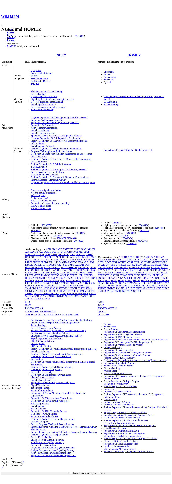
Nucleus (107, 74)
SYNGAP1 (51, 291)
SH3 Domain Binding (41, 346)
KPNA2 (101, 270)
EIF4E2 (132, 265)
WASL (28, 296)
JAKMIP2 (155, 267)
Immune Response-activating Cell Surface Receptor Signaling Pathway (64, 432)
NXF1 (107, 275)
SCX (55, 285)
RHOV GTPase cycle (41, 208)
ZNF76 (126, 291)
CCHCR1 (163, 259)
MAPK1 (109, 272)
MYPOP (55, 275)
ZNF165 (131, 288)
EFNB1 (64, 259)
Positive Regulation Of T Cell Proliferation (51, 164)
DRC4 (119, 265)
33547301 (142, 241)
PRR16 (77, 280)
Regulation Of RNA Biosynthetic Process (50, 401)
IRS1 (27, 270)
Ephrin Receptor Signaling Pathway (47, 172)
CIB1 (66, 254)
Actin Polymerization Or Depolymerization (51, 453)
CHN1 (54, 254)
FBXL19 (29, 265)
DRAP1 (28, 259)
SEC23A (145, 280)
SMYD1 (113, 283)
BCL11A (56, 252)
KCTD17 (34, 270)
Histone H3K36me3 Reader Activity (121, 441)
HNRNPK (30, 267)
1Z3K (40, 314)
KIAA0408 (56, 270)
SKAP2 (85, 285)
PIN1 (150, 275)
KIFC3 (164, 267)
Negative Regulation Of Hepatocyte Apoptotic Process (129, 415)
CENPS (115, 262)
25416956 (79, 36)
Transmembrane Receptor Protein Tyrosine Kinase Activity (58, 330)
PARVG (123, 275)
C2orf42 (128, 259)
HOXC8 (124, 267)
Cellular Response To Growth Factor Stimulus (52, 424)
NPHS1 (43, 278)
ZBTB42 (60, 296)
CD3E (47, 254)
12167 (101, 305)
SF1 (60, 285)
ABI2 (54, 249)
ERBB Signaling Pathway (43, 341)
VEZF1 (154, 285)
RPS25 (121, 280)
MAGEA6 (72, 272)
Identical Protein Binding (42, 377)
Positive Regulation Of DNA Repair (120, 386)
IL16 (139, 267)
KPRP (28, 272)
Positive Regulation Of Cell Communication (51, 367)
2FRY (64, 314)
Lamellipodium (38, 406)
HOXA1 (48, 267)
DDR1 (45, 257)
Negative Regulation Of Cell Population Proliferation (55, 138)
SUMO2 (131, 283)
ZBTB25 (102, 288)
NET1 (80, 275)
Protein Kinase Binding (42, 437)
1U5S (27, 314)
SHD (79, 285)
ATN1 (28, 252)
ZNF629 (110, 291)
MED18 (117, 272)
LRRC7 (147, 270)
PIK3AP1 (48, 280)
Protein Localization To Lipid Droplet (121, 381)
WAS (85, 293)
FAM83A (82, 262)
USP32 (63, 293)
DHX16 (101, 265)
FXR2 (58, 265)
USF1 (148, 285)
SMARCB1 (30, 288)
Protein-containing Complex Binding (48, 107)
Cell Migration (38, 143)
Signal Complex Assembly (43, 133)
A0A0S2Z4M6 (32, 311)
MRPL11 (142, 272)
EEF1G (49, 259)
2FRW (58, 314)
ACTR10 (123, 257)
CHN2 (61, 254)
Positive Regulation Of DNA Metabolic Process (126, 420)
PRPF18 (131, 278)
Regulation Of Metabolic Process (119, 363)
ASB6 (101, 259)
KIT (75, 270)
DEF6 (156, 262)
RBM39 (157, 278)
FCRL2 (37, 265)
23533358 (46, 225)
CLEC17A (80, 254)
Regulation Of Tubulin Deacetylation (121, 443)
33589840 (35, 230)
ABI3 (59, 249)
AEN (130, 257)
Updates (11, 40)
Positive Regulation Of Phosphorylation (49, 434)
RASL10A (148, 278)
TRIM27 (29, 293)
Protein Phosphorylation (42, 390)
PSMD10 (64, 283)
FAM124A (53, 262)
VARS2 (70, 293)
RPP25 (114, 280)
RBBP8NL (89, 283)
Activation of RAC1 (40, 198)
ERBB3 (36, 262)
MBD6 (88, 272)
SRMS (88, 288)
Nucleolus (108, 79)
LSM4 (154, 270)
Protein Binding (38, 94)
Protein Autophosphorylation (44, 416)
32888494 (57, 235)
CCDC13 (143, 259)
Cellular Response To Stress (117, 402)
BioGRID (11, 46)
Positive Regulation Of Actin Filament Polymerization (56, 148)
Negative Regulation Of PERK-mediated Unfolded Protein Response (63, 182)
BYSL (121, 259)
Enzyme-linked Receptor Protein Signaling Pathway (55, 322)
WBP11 (35, 296)
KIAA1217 (67, 270)
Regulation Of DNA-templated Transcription (52, 398)
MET (36, 275)
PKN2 (62, 280)
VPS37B (78, 293)
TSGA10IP (134, 285)
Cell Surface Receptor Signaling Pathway (50, 333)
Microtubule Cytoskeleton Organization (122, 436)
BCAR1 (47, 252)
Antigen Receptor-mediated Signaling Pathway (52, 450)
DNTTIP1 (110, 265)
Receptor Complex (39, 421)
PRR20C (38, 283)
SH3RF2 (153, 280)
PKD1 (56, 280)
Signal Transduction (40, 130)
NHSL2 (28, 278)
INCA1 (85, 267)
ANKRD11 (138, 257)
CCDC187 (154, 259)
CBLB (87, 252)
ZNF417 (165, 288)
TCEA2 (165, 283)
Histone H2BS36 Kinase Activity (119, 358)
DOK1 (93, 257)
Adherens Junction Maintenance (119, 404)
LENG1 (109, 270)
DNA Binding (110, 102)
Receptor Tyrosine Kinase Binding (47, 102)
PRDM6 (70, 280)
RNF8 (164, 278)
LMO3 (133, 270)
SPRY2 (81, 288)
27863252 (61, 238)
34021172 (144, 230)
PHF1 (130, 275)
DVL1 (42, 259)
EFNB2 (72, 259)
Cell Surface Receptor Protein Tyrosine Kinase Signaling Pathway (61, 320)
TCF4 (68, 291)
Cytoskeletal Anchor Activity (44, 96)
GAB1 (71, 265)
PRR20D (47, 283)
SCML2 (49, 285)
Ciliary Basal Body (113, 347)
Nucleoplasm (110, 77)
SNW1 (40, 288)
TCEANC (102, 285)
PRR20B (29, 283)
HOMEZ (134, 55)
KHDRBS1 (45, 270)
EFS (79, 259)
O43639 (52, 311)
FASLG (90, 262)
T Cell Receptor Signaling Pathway (47, 442)
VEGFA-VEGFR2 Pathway (44, 200)
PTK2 (72, 283)
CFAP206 (138, 262)
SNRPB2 (122, 283)
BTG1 (64, 252)
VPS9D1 (163, 285)
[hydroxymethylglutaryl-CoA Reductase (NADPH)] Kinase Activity (135, 360)
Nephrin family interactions (44, 193)
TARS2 (147, 283)
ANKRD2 (148, 257)
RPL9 (107, 280)
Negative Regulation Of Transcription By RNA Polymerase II (59, 117)
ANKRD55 (68, 249)
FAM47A (63, 262)
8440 (27, 302)
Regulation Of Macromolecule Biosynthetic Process (128, 352)
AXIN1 (34, 252)
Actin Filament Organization (44, 128)
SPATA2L (63, 288)
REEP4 (36, 285)
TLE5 (118, 285)
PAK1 (87, 278)
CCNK (101, 262)
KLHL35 (90, 270)
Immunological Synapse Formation (47, 120)
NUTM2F (68, 278)
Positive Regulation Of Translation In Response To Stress (130, 438)
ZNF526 (37, 298)
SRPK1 (28, 291)
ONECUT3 (79, 278)
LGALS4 (118, 270)
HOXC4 (56, 267)
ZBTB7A (111, 288)
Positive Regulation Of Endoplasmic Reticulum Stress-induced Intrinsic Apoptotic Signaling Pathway (60, 178)
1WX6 (34, 314)
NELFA (73, 275)
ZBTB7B (68, 296)
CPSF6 (89, 254)
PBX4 (94, 278)
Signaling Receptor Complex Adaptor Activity (52, 99)
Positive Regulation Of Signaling (46, 369)
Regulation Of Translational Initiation (121, 430)
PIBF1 (144, 275)
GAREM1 (79, 265)
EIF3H (91, 259)
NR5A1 (51, 278)
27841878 (123, 235)
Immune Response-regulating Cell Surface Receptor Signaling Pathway (64, 427)
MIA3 (42, 275)
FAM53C (72, 262)
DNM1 (78, 257)
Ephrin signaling (38, 195)
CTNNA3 (148, 262)
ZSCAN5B (136, 291)
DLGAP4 (69, 257)
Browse (10, 32)
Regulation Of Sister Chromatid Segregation (124, 433)
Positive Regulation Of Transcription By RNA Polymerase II (59, 169)
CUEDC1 (36, 257)
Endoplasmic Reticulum (42, 73)
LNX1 (48, 272)
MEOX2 (29, 275)
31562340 (116, 222)
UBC (56, 293)
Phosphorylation (38, 429)
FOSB (52, 265)
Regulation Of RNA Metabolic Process (49, 411)
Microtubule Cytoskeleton (116, 384)
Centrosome (109, 389)
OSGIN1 (115, 275)
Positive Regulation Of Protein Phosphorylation (53, 419)
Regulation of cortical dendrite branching (50, 203)
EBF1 (125, 265)
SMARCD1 (103, 283)
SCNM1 (128, 280)
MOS (135, 272)
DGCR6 (163, 262)
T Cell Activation (39, 167)
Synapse (35, 83)
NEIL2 (164, 272)
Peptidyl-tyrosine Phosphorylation (47, 338)
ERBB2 (28, 262)
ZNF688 (46, 298)
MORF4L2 (127, 272)
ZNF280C (149, 288)
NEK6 (101, 275)
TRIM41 (38, 293)
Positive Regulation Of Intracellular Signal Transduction (57, 354)
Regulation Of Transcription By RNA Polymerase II (55, 122)
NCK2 (61, 55)
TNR (93, 291)
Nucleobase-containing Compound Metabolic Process (129, 451)
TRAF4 (125, 285)
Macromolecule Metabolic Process (120, 449)
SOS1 (55, 288)
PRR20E (56, 283)
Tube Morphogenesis (40, 388)
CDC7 (108, 262)
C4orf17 (71, 252)
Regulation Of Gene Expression (118, 350)
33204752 (80, 233)
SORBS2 (47, 288)
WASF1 (92, 293)
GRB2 (117, 267)
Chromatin (109, 72)
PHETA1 (39, 280)
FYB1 (64, 265)
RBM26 (29, 285)
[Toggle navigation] (2, 25)
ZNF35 (157, 288)
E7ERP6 (44, 311)
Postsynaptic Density (40, 81)
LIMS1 (40, 272)
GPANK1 (108, 267)
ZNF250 (140, 288)
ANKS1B (78, 249)
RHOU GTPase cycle (41, 206)
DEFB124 (53, 257)
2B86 (46, 314)
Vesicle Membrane (39, 78)
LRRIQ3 (55, 272)
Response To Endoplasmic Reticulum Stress (51, 151)
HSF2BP (73, 267)
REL (43, 285)
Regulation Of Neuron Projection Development (53, 382)
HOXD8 (65, 267)
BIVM (115, 259)
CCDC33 (39, 254)
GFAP (101, 267)
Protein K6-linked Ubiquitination (119, 423)
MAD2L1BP (164, 270)
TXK (51, 293)
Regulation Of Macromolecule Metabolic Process (127, 355)
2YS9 (106, 314)
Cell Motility (37, 359)
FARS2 (165, 265)
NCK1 (150, 272)
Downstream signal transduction (46, 190)
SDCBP (136, 280)
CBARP (79, 252)
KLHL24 (81, 270)
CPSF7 (28, 257)
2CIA (51, 314)
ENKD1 (146, 265)
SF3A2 (66, 285)
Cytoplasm (36, 70)
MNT (47, 275)
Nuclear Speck (110, 371)
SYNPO (61, 291)
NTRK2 (59, 278)
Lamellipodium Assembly (43, 146)
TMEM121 (85, 291)
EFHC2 (57, 259)
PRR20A (86, 280)
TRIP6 (45, 293)
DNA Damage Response (115, 428)
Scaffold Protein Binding (42, 109)
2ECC (101, 314)
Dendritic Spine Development (45, 174)
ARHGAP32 (89, 249)
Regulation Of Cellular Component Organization (53, 455)
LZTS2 (63, 272)
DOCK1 (86, 257)
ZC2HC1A (79, 296)
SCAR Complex (38, 408)
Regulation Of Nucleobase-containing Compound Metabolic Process (135, 339)
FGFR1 (44, 265)
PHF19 (137, 275)
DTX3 (36, 259)
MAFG (101, 272)
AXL (41, 252)
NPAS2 (36, 278)
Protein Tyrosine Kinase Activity (46, 328)
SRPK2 (36, 291)
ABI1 (48, 249)
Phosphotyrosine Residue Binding (46, 91)
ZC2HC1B (89, 296)
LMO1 (126, 270)
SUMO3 (139, 283)
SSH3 (42, 291)
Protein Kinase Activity (42, 372)
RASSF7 (80, 283)
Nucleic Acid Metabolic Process (119, 365)
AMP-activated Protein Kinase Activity (122, 417)
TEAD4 (111, 285)
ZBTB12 (51, 296)
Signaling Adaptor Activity (43, 104)
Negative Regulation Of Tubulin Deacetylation (125, 412)
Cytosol (34, 75)
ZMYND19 (121, 288)
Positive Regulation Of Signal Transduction (51, 356)
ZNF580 (102, 291)
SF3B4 (73, 285)
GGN (87, 265)
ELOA (139, 265)
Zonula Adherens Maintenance (118, 373)
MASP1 (81, 272)
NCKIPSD (64, 275)
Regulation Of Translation (43, 125)
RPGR (101, 280)
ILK (80, 267)
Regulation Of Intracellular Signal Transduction (53, 447)
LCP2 (34, 272)
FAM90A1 (156, 265)
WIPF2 (43, 296)
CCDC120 (30, 254)
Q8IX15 (101, 311)
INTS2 (93, 267)
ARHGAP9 (159, 257)
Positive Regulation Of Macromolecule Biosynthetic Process (59, 141)
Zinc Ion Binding (112, 368)
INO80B (146, 267)
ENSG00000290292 (107, 308)
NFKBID (88, 275)
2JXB (70, 314)
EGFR (84, 259)
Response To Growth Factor (44, 414)
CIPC (72, 254)
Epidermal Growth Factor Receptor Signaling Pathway (56, 135)
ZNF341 (29, 298)
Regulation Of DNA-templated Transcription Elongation (130, 425)
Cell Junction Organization (43, 445)
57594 (101, 302)
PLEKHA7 (158, 275)
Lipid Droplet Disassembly (116, 446)
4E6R (76, 314)
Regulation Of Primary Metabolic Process (123, 345)
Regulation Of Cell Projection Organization (51, 375)
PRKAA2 (121, 278)
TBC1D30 (156, 283)
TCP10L (75, 291)
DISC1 (61, 257)
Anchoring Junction (40, 403)
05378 (28, 305)
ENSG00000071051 (34, 308)
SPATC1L (73, 288)
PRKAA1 (112, 278)
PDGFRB (29, 280)
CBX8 (136, 259)
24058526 (78, 241)
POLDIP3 (102, 278)
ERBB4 (44, 262)
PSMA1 (139, 278)
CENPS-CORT (126, 262)
